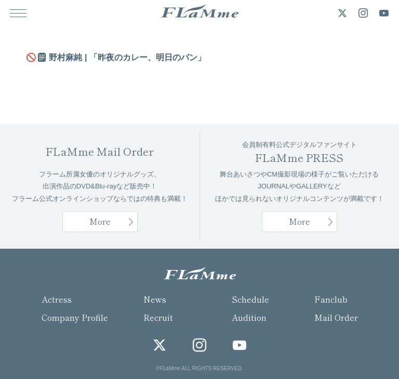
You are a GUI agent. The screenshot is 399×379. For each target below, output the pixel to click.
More (299, 221)
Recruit (158, 317)
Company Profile (75, 317)
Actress (57, 299)
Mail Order (336, 317)
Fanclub (331, 299)
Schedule (250, 299)
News (154, 299)
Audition (249, 317)
